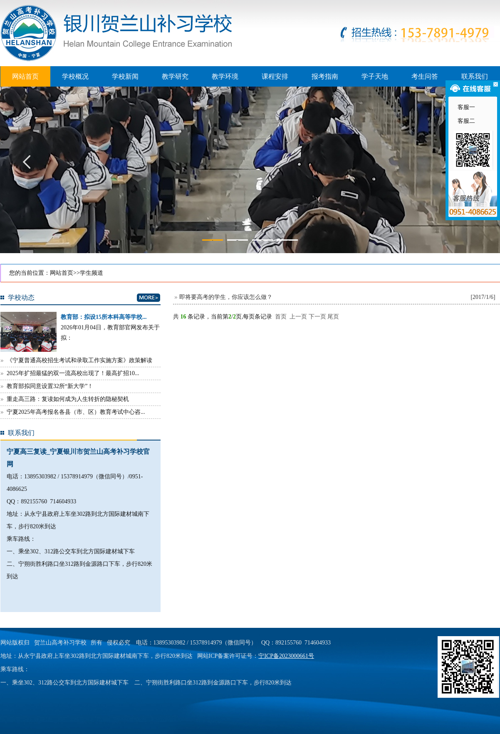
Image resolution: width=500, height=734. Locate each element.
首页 (281, 317)
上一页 (298, 317)
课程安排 (275, 76)
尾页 (333, 317)
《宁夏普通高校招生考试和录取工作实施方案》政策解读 (79, 360)
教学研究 (175, 76)
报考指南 (325, 76)
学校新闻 (125, 76)
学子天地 (374, 76)
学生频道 (91, 273)
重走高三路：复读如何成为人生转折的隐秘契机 (68, 399)
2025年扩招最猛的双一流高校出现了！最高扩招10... (73, 373)
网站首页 (25, 76)
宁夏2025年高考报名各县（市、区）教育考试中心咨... (76, 412)
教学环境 (225, 76)
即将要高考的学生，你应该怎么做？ (225, 297)
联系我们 (474, 76)
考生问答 (424, 76)
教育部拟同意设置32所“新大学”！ (50, 386)
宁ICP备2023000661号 (286, 656)
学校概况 (75, 76)
